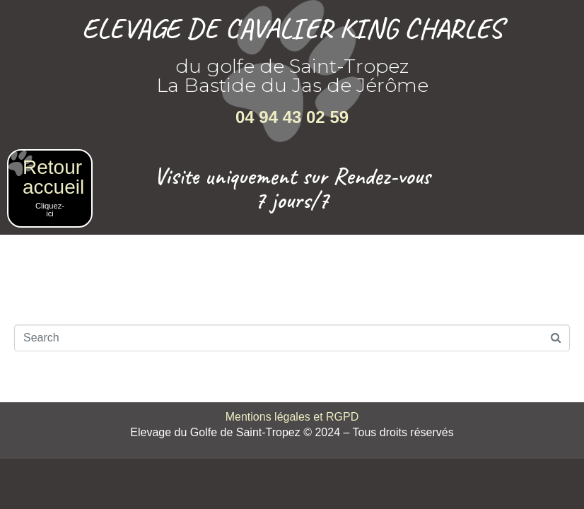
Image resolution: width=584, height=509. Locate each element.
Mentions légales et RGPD (292, 417)
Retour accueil (53, 177)
